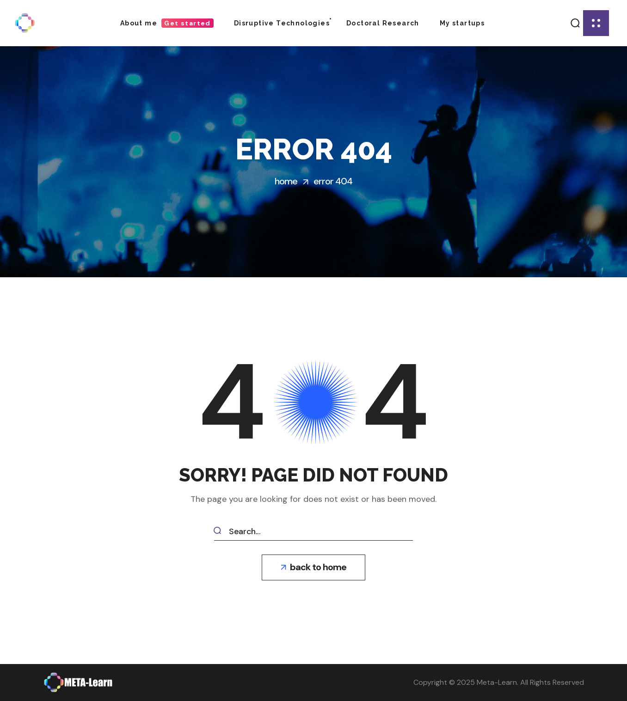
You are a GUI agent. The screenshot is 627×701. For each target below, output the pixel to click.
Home (286, 181)
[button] (575, 23)
